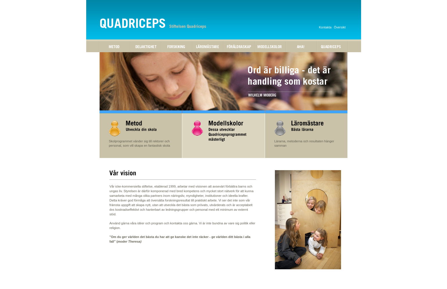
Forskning (176, 46)
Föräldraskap (239, 46)
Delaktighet (145, 46)
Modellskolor (270, 46)
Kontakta (325, 27)
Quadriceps (332, 46)
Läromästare (208, 46)
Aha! (301, 46)
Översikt (339, 27)
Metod (114, 46)
